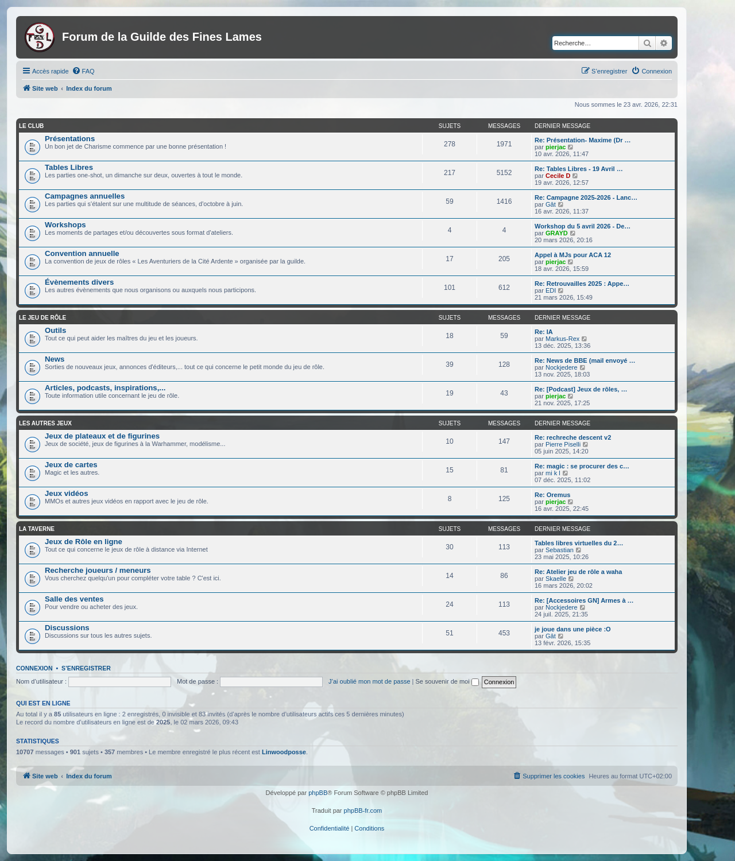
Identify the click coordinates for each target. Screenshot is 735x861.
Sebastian (560, 549)
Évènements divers (79, 282)
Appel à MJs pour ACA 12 (573, 254)
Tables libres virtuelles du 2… (579, 543)
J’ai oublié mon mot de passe (369, 681)
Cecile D (558, 175)
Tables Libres (69, 167)
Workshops (65, 224)
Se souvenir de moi (447, 681)
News (54, 359)
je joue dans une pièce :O (573, 629)
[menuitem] (83, 71)
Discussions (67, 627)
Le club (31, 126)
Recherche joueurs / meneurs (98, 570)
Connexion (34, 668)
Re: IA (544, 331)
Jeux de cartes (71, 464)
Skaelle (556, 578)
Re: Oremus (552, 494)
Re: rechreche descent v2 (573, 437)
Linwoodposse (284, 751)
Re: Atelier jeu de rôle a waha (578, 571)
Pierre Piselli (563, 444)
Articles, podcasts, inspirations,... (105, 387)
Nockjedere (562, 367)
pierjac (556, 147)
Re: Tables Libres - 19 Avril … (579, 168)
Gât (551, 204)
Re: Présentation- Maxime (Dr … (582, 140)
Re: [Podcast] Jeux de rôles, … (581, 389)
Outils (55, 330)
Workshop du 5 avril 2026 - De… (582, 226)
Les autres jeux (45, 423)
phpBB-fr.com (363, 810)
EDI (551, 290)
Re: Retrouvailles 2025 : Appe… (582, 283)
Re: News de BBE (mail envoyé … (585, 360)
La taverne (37, 529)
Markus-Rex (562, 338)
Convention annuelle (82, 253)
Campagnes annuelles (85, 196)
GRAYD (557, 233)
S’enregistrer (86, 668)
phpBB (317, 792)
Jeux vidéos (66, 493)
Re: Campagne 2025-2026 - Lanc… (586, 197)
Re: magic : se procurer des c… (582, 466)
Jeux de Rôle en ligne (83, 541)
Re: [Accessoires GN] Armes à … (584, 600)
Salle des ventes (74, 599)
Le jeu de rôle (42, 318)
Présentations (70, 138)
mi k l (553, 473)
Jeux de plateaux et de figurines (102, 436)
